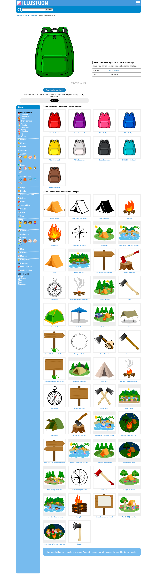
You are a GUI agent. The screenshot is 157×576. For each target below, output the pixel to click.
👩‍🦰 (35, 222)
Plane (22, 212)
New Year (25, 127)
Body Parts (25, 260)
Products (24, 263)
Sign (20, 282)
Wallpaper (22, 278)
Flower (23, 143)
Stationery (24, 234)
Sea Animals (25, 176)
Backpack (34, 15)
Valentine (24, 123)
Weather (24, 150)
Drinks (23, 198)
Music (23, 249)
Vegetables (25, 205)
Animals (23, 154)
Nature (23, 140)
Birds (22, 165)
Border (21, 276)
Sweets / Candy (27, 195)
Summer (24, 132)
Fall (22, 134)
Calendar (24, 114)
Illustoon (19, 15)
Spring (23, 130)
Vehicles (24, 209)
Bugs (22, 187)
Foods (23, 191)
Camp (27, 15)
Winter (23, 136)
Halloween (25, 119)
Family (20, 220)
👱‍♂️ (20, 226)
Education (24, 231)
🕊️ (20, 172)
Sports (23, 238)
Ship (22, 216)
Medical (23, 256)
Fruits (22, 202)
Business (24, 252)
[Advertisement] (116, 39)
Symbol (29, 267)
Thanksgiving (26, 121)
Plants (23, 147)
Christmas (25, 117)
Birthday (24, 125)
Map (20, 280)
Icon (22, 267)
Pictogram (22, 284)
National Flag (26, 270)
